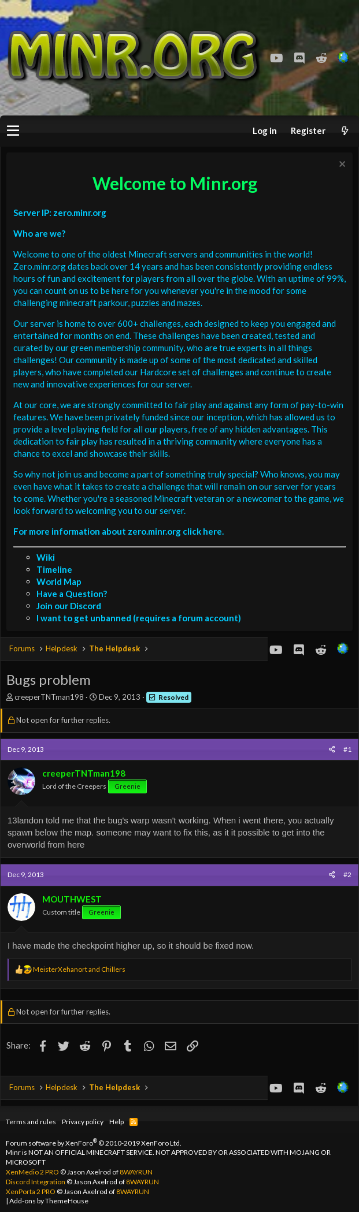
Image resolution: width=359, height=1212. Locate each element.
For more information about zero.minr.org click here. (118, 531)
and (79, 969)
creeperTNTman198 (49, 697)
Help (116, 1121)
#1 (347, 749)
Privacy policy (82, 1121)
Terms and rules (31, 1121)
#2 (347, 874)
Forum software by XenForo (94, 1143)
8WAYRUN (136, 1172)
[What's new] (344, 131)
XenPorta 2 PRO (30, 1191)
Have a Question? (71, 593)
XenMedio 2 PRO (32, 1172)
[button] (13, 131)
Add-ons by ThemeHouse (48, 1200)
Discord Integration (35, 1181)
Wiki (45, 557)
